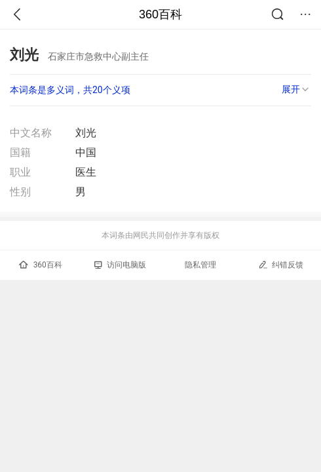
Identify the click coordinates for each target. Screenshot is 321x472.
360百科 (160, 14)
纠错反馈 (280, 264)
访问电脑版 (120, 264)
